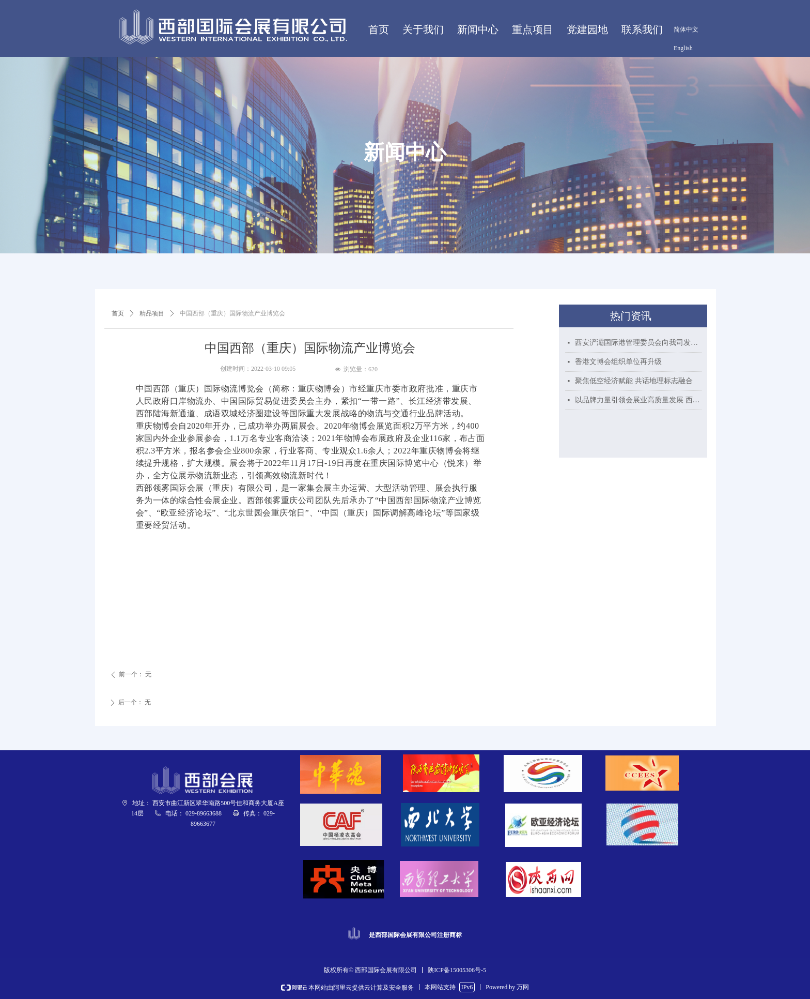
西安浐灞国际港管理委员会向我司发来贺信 (638, 342)
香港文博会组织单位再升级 (618, 362)
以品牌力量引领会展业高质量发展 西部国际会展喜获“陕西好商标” (638, 400)
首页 (118, 313)
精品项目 (151, 313)
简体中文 (686, 29)
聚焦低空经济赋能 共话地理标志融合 (634, 381)
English (683, 48)
